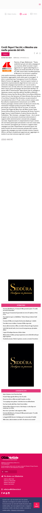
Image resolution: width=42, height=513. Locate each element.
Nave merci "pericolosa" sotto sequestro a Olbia (14, 410)
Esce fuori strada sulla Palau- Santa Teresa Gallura (15, 404)
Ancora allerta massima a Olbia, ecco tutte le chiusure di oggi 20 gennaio (20, 326)
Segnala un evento (9, 484)
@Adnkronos (24, 58)
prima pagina (10, 14)
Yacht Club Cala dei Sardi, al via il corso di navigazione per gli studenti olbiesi (20, 329)
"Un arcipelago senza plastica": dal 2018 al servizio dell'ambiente (19, 401)
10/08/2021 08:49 (6, 58)
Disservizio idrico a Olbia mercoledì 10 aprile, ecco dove (16, 399)
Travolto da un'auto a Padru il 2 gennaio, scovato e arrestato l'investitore (20, 339)
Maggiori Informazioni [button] (17, 510)
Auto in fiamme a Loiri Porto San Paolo (12, 394)
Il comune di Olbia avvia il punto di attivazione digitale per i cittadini (19, 321)
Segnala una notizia (9, 482)
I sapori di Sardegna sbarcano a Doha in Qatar (14, 332)
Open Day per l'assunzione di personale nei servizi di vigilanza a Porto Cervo (20, 313)
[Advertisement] (21, 31)
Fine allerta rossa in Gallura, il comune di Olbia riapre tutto (17, 323)
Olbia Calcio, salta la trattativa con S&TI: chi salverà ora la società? (19, 419)
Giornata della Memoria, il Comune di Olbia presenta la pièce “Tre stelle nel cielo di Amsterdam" (20, 309)
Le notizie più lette (21, 391)
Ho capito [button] (36, 505)
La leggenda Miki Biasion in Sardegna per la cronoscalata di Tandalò (19, 417)
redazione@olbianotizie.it (12, 489)
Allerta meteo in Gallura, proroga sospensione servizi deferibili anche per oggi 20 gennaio (21, 335)
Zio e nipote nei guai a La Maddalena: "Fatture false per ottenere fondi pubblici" (20, 317)
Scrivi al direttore (9, 479)
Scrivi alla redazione (9, 481)
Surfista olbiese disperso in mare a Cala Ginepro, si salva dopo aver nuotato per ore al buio (19, 407)
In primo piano (21, 305)
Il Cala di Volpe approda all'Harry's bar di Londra (14, 397)
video (33, 14)
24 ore (23, 14)
